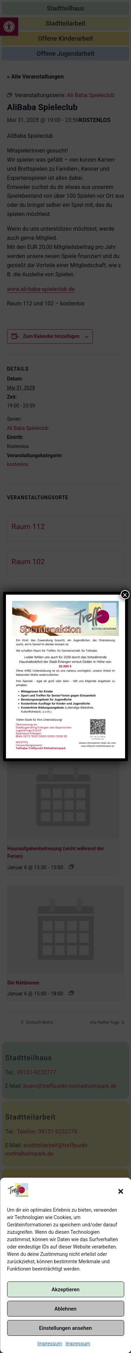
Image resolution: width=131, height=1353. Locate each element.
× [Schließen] (125, 594)
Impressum (49, 1343)
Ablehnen (65, 1309)
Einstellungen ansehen (65, 1328)
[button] (120, 1191)
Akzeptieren (65, 1289)
